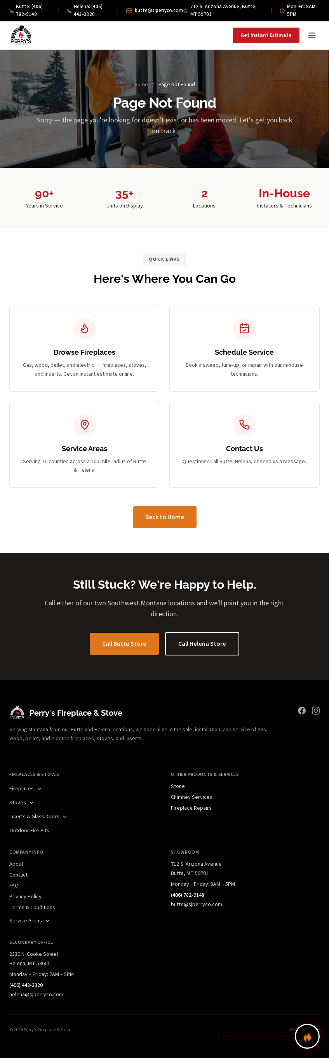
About (16, 864)
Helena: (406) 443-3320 (85, 10)
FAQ (14, 886)
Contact (18, 875)
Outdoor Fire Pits (29, 831)
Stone (178, 786)
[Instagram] (316, 711)
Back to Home (164, 517)
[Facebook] (302, 711)
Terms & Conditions (32, 908)
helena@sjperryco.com (36, 995)
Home (141, 85)
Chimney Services (191, 797)
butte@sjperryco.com (154, 10)
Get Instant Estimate (266, 35)
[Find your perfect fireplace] (307, 1036)
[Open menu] (312, 35)
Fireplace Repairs (191, 808)
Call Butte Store (124, 644)
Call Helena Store (202, 644)
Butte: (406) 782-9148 (26, 10)
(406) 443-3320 (26, 985)
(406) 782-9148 (187, 895)
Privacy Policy (25, 897)
